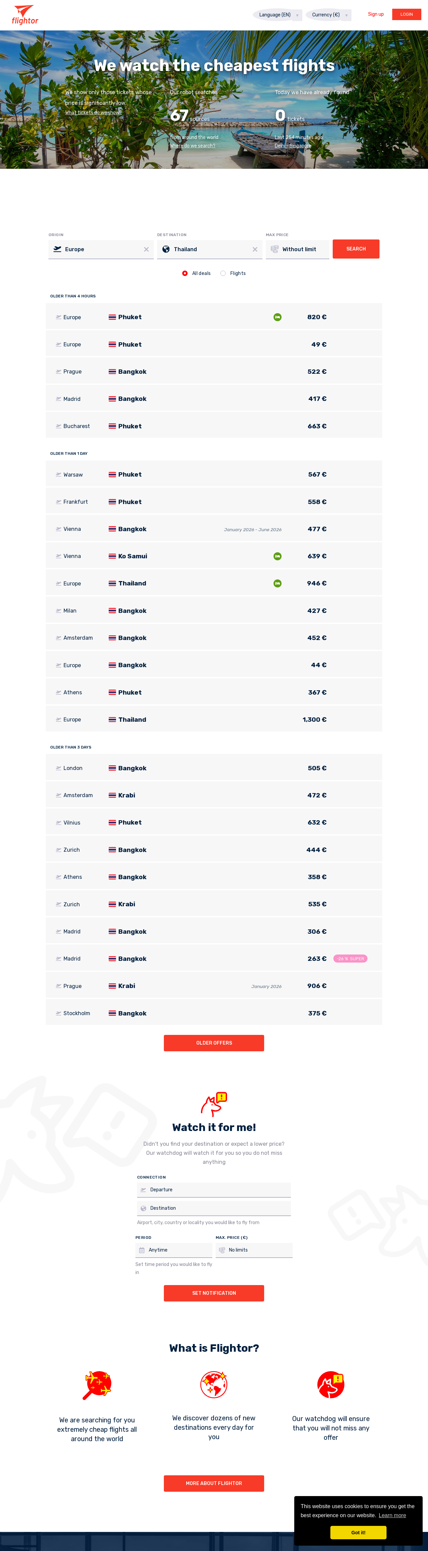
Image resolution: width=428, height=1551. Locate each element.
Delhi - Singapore (293, 146)
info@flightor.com (310, 1443)
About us (106, 1443)
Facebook (154, 1498)
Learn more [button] (392, 1515)
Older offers (214, 932)
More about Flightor (214, 1372)
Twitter (280, 1498)
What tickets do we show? (93, 113)
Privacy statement (247, 1443)
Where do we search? (192, 146)
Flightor (25, 15)
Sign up (376, 14)
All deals (196, 273)
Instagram (218, 1498)
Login (407, 14)
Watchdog (195, 1443)
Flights (233, 273)
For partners (149, 1443)
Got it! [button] (358, 1532)
